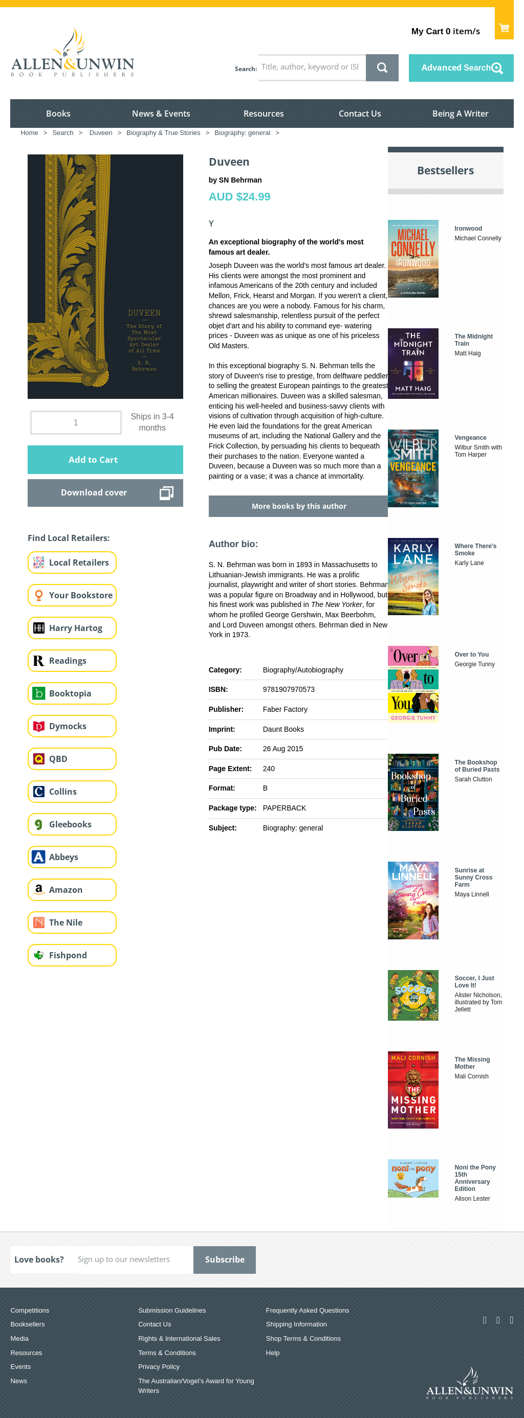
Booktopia (70, 693)
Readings (67, 660)
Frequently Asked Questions (308, 1310)
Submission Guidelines (172, 1310)
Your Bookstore (81, 595)
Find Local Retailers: (69, 538)
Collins (63, 791)
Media (19, 1338)
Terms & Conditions (167, 1353)
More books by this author (299, 506)
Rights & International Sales (179, 1338)
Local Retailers (79, 562)
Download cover (94, 492)
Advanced (456, 67)
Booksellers (27, 1324)
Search (245, 68)
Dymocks (67, 726)
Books (58, 113)
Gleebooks (70, 824)
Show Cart (504, 23)
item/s (445, 31)
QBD (58, 758)
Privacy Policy (159, 1366)
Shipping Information (296, 1324)
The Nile (65, 922)
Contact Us (360, 113)
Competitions (29, 1310)
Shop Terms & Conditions (303, 1338)
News (18, 1381)
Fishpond (68, 955)
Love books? (39, 1259)
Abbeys (63, 857)
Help (273, 1353)
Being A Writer (460, 113)
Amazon (66, 889)
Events (20, 1366)
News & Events (161, 113)
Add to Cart (93, 459)
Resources (264, 113)
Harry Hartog (75, 628)
